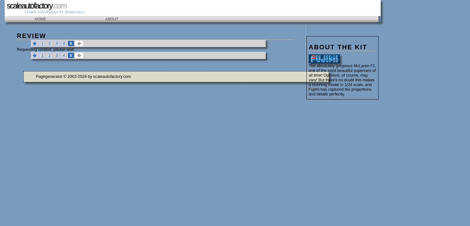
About (111, 19)
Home (40, 19)
